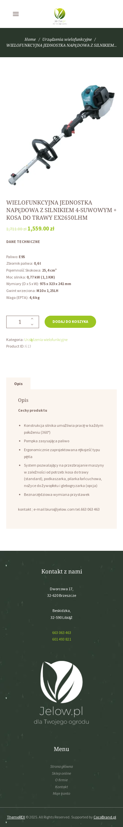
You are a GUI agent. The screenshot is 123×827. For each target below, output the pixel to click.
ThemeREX (16, 817)
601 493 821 (61, 639)
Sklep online (61, 773)
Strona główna (61, 766)
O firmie (61, 779)
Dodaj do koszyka (70, 321)
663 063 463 (61, 632)
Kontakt (61, 786)
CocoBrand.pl (104, 817)
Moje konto (61, 793)
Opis (18, 383)
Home (30, 39)
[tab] (18, 383)
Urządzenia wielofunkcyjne (67, 39)
